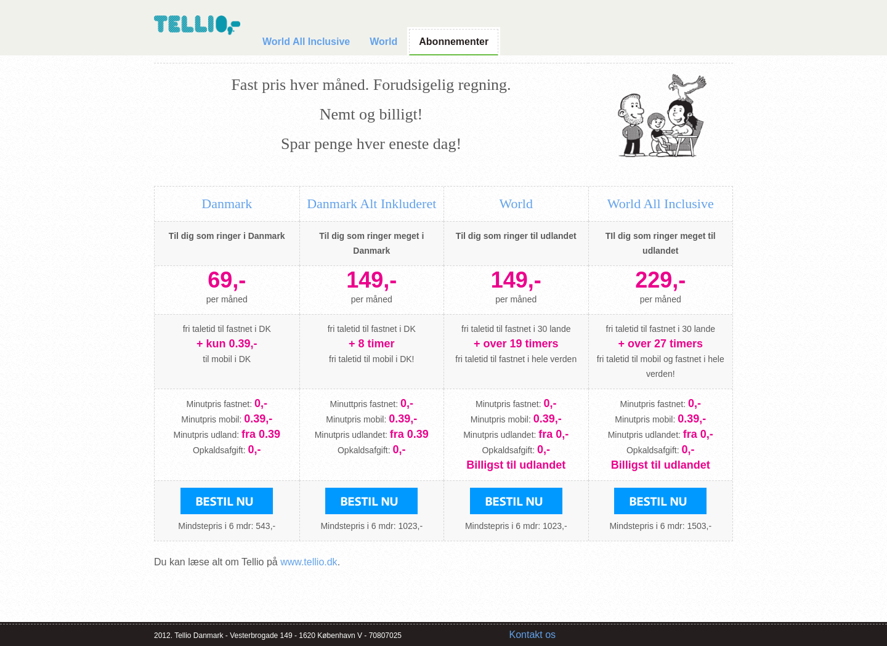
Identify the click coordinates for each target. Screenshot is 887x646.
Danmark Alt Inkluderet (371, 203)
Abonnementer (453, 41)
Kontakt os (532, 634)
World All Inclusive (306, 41)
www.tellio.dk (308, 562)
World (383, 41)
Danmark (226, 203)
